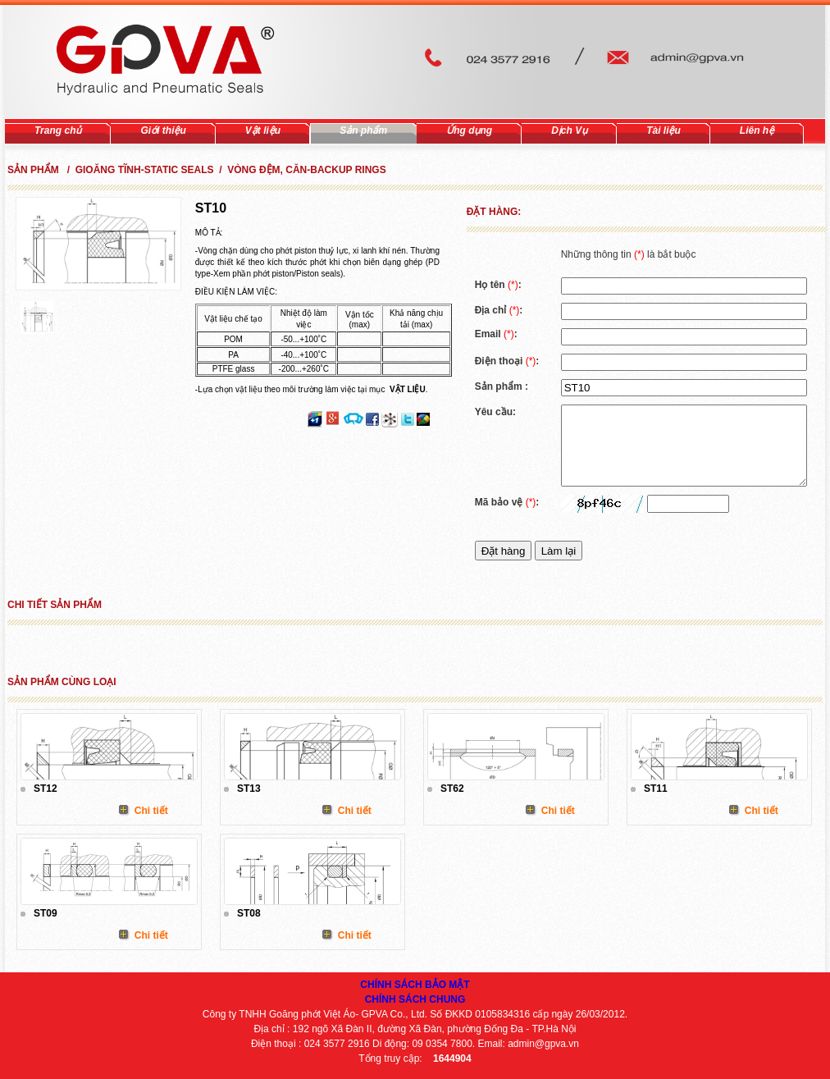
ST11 (656, 788)
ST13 (249, 788)
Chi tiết (151, 810)
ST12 (45, 788)
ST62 (452, 788)
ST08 (249, 913)
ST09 (45, 913)
